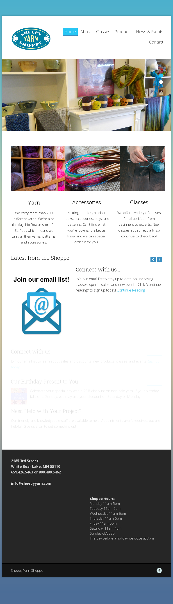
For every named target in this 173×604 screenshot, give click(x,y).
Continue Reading (131, 290)
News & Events (149, 31)
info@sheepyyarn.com (31, 483)
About (86, 31)
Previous (153, 259)
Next (159, 259)
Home (70, 31)
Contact (156, 42)
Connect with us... (98, 269)
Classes (103, 31)
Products (123, 31)
